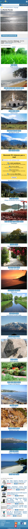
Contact (2, 525)
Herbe (14, 47)
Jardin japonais (14, 361)
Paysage (19, 130)
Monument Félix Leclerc (14, 338)
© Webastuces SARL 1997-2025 (14, 528)
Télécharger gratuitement (9, 35)
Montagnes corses (14, 132)
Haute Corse (14, 112)
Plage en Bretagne (14, 453)
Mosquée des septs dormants (14, 89)
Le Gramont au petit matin (14, 315)
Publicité (2, 524)
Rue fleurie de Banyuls (14, 246)
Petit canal (14, 292)
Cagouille (14, 407)
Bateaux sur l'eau (14, 430)
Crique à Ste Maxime (14, 384)
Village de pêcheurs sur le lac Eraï (14, 200)
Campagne (14, 223)
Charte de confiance (5, 522)
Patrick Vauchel (8, 43)
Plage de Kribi (14, 66)
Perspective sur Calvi (14, 180)
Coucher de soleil (14, 269)
